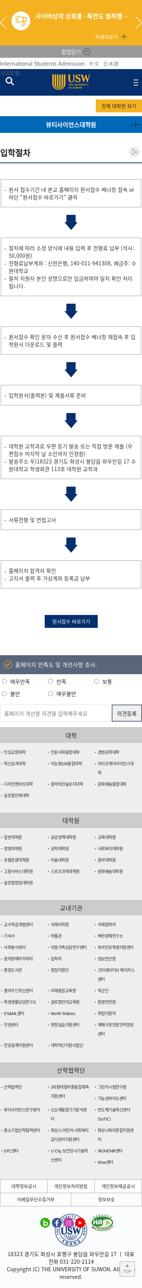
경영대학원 (13, 848)
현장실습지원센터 (65, 1025)
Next (139, 23)
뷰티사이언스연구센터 (22, 1110)
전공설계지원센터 (18, 1045)
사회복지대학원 (110, 848)
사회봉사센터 (14, 947)
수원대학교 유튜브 (80, 1222)
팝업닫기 (71, 51)
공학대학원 (60, 848)
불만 (15, 693)
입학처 (56, 958)
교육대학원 (107, 837)
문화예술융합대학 (112, 784)
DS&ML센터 (14, 1013)
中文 (94, 63)
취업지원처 (107, 1013)
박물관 (56, 936)
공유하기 (134, 152)
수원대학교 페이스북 (57, 1222)
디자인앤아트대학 (18, 784)
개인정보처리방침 (70, 1186)
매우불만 (66, 693)
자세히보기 (106, 36)
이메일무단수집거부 (36, 1199)
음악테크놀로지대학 (67, 784)
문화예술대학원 (110, 871)
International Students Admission (42, 63)
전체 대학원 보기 (118, 105)
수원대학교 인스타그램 (68, 1222)
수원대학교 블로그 (45, 1222)
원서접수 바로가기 (71, 621)
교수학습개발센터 (18, 924)
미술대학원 (60, 860)
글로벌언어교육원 (65, 1002)
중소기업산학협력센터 (22, 1130)
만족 (61, 681)
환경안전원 (107, 1002)
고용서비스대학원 (18, 871)
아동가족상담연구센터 (69, 947)
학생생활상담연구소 (20, 1002)
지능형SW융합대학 (66, 763)
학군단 (103, 990)
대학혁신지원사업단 (67, 1045)
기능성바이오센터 (112, 1098)
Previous (6, 23)
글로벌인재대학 (16, 795)
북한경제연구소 (110, 936)
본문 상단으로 (127, 1269)
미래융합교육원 (63, 990)
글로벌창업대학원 (18, 883)
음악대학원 (107, 860)
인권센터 (11, 1025)
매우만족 (20, 681)
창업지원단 (60, 970)
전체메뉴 (136, 82)
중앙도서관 (13, 970)
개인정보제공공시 (118, 1186)
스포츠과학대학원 (65, 871)
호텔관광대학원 (16, 860)
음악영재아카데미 (18, 958)
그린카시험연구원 (112, 1087)
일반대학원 (13, 837)
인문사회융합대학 (65, 752)
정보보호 (106, 1199)
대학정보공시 (23, 1186)
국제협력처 (107, 924)
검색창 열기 (9, 81)
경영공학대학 (108, 752)
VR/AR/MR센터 (110, 1151)
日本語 (111, 63)
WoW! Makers (63, 1013)
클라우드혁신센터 (18, 990)
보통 (107, 681)
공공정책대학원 (63, 837)
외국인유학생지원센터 (116, 947)
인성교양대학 (14, 752)
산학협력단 (13, 1087)
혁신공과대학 (14, 763)
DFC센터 (11, 1151)
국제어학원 (60, 924)
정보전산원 (107, 958)
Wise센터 (105, 1162)
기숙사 (9, 936)
